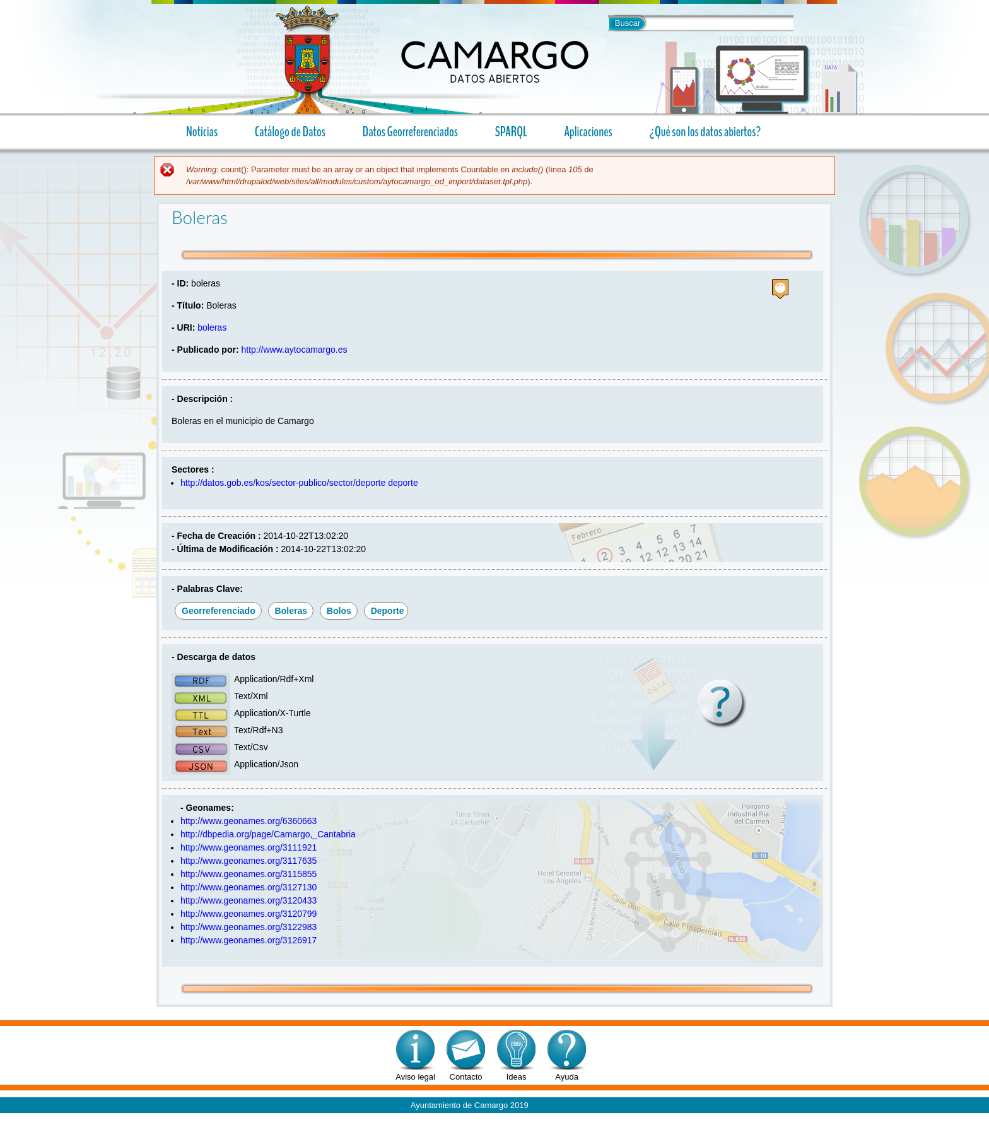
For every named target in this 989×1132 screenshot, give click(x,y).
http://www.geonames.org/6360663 (248, 821)
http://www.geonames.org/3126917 (248, 940)
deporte (403, 483)
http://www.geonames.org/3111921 (248, 847)
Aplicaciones (583, 131)
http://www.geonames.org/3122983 (248, 927)
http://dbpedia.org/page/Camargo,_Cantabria (268, 834)
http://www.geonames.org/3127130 (248, 887)
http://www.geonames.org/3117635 (248, 861)
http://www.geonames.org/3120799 (248, 914)
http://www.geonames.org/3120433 (248, 900)
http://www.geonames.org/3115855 (248, 874)
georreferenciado (218, 611)
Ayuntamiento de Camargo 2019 (470, 1105)
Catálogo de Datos (290, 132)
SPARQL (511, 132)
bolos (339, 611)
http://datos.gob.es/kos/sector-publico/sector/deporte (282, 483)
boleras (211, 327)
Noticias (202, 132)
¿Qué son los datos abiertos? (700, 131)
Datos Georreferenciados (410, 132)
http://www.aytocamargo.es (294, 350)
